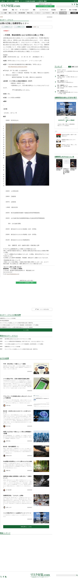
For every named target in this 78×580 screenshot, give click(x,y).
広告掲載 (74, 12)
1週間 (73, 66)
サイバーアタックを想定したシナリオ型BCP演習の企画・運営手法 (16, 322)
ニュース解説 (4, 12)
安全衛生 (53, 9)
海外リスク (63, 9)
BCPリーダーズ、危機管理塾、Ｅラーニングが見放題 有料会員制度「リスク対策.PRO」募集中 (27, 1)
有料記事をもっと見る (26, 526)
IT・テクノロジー (24, 9)
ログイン (76, 1)
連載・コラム (55, 12)
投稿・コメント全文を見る (43, 309)
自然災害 (5, 9)
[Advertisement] (26, 551)
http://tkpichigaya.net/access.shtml (17, 66)
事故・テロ (14, 9)
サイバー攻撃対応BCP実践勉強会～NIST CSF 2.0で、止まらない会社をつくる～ (24, 341)
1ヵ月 (76, 66)
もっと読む (26, 330)
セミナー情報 (63, 12)
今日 (70, 66)
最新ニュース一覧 (12, 12)
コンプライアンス (43, 9)
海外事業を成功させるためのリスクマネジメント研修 (18, 338)
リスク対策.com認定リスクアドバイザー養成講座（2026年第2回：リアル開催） (19, 325)
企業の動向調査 (21, 12)
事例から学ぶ (30, 12)
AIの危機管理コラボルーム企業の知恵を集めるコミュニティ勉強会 (16, 327)
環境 (34, 9)
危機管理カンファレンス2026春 (8, 318)
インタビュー (38, 12)
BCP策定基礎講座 (4, 320)
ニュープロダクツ (46, 12)
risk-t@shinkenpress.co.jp (13, 274)
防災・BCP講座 (73, 9)
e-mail (35, 26)
